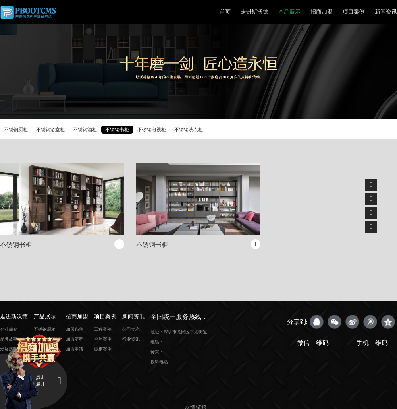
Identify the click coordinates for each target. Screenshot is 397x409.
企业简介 (8, 329)
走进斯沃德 (254, 12)
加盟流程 (74, 339)
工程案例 (103, 329)
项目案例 (354, 12)
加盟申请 (74, 349)
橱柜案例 (103, 349)
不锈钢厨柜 (16, 129)
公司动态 (131, 329)
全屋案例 (103, 339)
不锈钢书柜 (117, 129)
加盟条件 (74, 329)
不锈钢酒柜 (85, 129)
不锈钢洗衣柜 (188, 129)
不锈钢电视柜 (151, 129)
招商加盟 (321, 12)
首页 (225, 12)
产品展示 (289, 12)
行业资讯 (131, 339)
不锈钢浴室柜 (50, 129)
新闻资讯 (386, 12)
